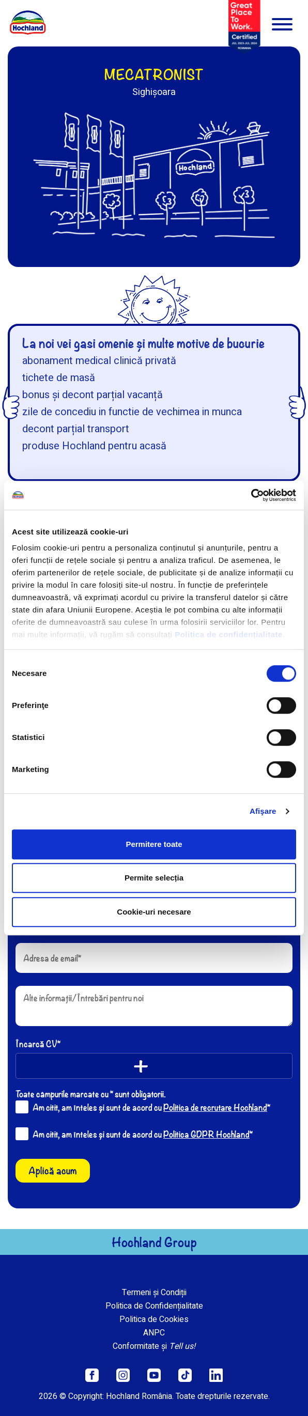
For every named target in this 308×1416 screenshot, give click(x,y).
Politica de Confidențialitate (154, 1306)
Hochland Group (154, 1242)
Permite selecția (154, 877)
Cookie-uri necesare (154, 911)
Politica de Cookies (154, 1319)
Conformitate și (154, 1346)
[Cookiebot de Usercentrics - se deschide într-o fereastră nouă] (251, 495)
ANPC (154, 1333)
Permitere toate (154, 844)
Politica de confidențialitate (229, 634)
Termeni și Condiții (154, 1292)
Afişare (263, 811)
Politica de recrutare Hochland (215, 1107)
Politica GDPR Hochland (206, 1134)
